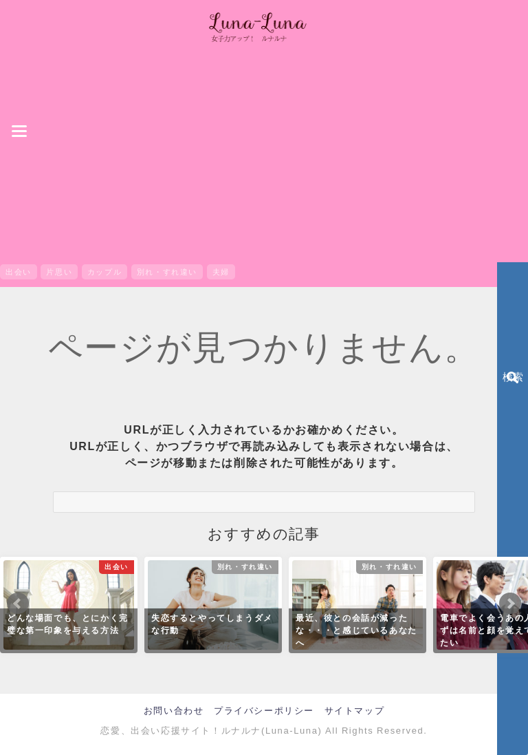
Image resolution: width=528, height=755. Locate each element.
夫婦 (221, 272)
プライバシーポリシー (264, 710)
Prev (18, 604)
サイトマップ (354, 710)
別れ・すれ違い (167, 272)
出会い (19, 272)
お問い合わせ (174, 710)
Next (510, 604)
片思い (59, 272)
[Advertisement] (264, 155)
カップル (104, 272)
